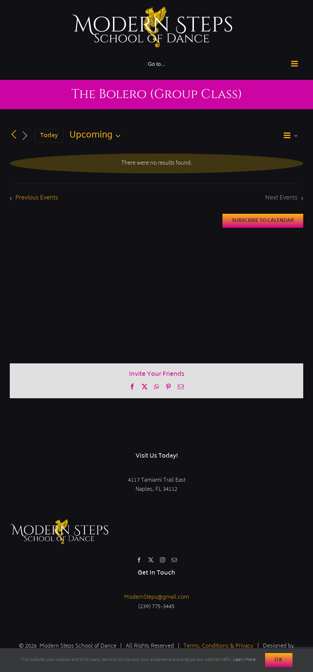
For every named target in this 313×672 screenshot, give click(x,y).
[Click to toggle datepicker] (96, 136)
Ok (279, 660)
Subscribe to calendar (263, 221)
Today (49, 136)
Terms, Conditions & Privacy (218, 646)
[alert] (156, 163)
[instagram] (162, 559)
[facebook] (139, 559)
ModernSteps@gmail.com (156, 597)
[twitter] (150, 559)
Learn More (244, 660)
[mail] (174, 559)
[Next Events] (25, 136)
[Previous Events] (14, 135)
